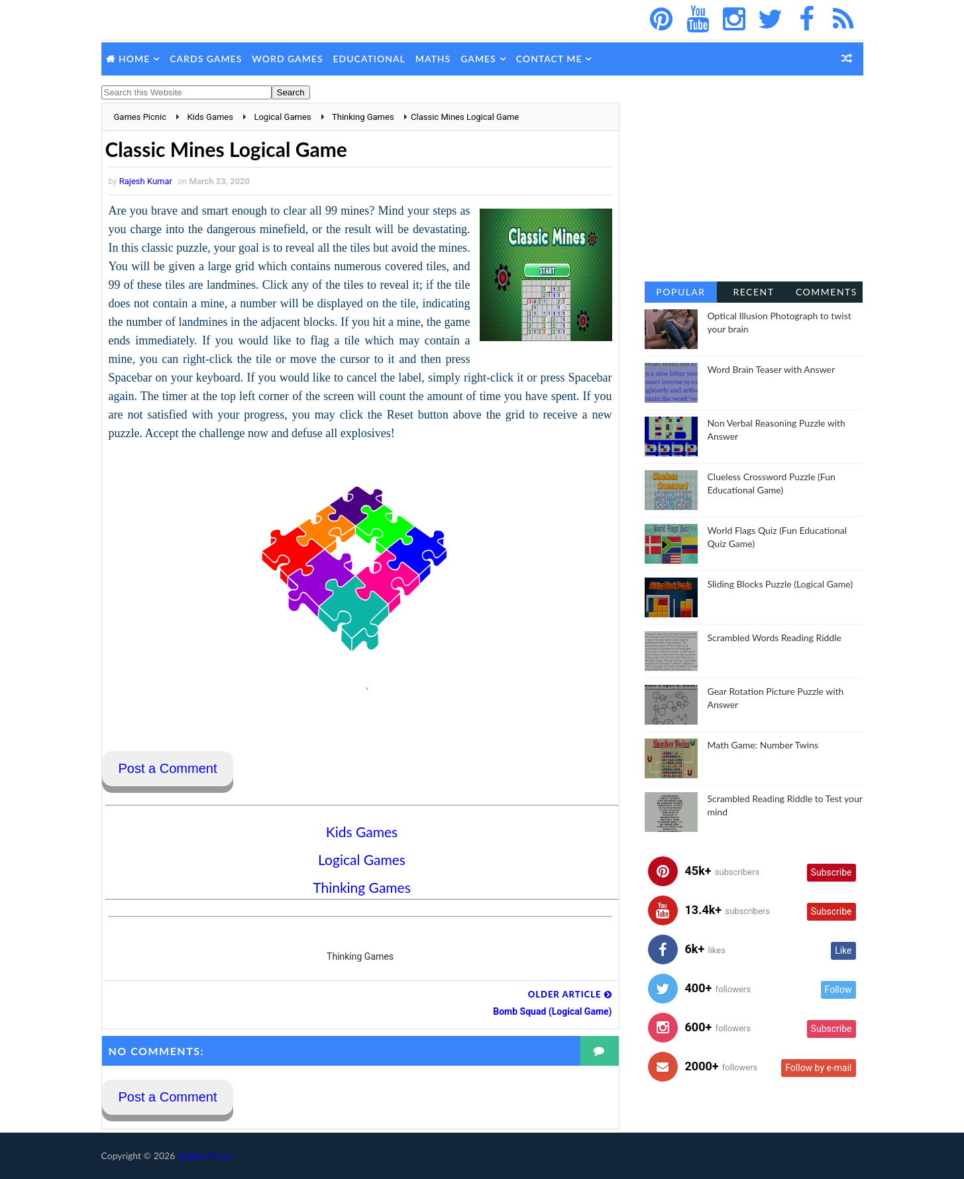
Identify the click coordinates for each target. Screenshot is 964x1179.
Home (134, 58)
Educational (369, 58)
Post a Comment (168, 768)
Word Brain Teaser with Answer (771, 369)
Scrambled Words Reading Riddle (774, 637)
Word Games (287, 58)
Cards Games (206, 58)
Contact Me (549, 58)
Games (478, 58)
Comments (826, 291)
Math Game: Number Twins (763, 744)
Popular (680, 291)
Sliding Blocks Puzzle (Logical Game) (780, 584)
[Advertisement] (754, 185)
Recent (753, 291)
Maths (433, 58)
